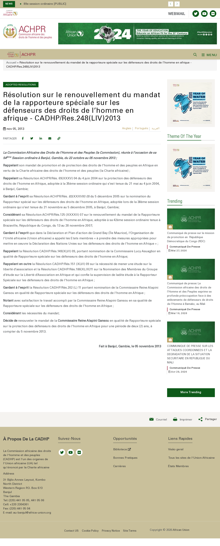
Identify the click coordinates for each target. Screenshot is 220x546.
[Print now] (182, 410)
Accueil (11, 61)
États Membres (178, 456)
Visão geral (175, 440)
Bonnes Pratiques (125, 448)
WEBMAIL (176, 14)
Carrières (119, 456)
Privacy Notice (111, 521)
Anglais (126, 127)
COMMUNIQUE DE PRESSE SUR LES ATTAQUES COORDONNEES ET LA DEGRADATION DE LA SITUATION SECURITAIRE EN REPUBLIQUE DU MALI (190, 345)
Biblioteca (122, 440)
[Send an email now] (158, 410)
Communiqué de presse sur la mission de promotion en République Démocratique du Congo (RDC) (190, 227)
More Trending (190, 383)
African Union (181, 520)
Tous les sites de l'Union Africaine (191, 448)
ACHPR (28, 53)
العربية (155, 127)
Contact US (71, 521)
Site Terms (129, 521)
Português (141, 127)
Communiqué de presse (185, 237)
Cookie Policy (90, 521)
